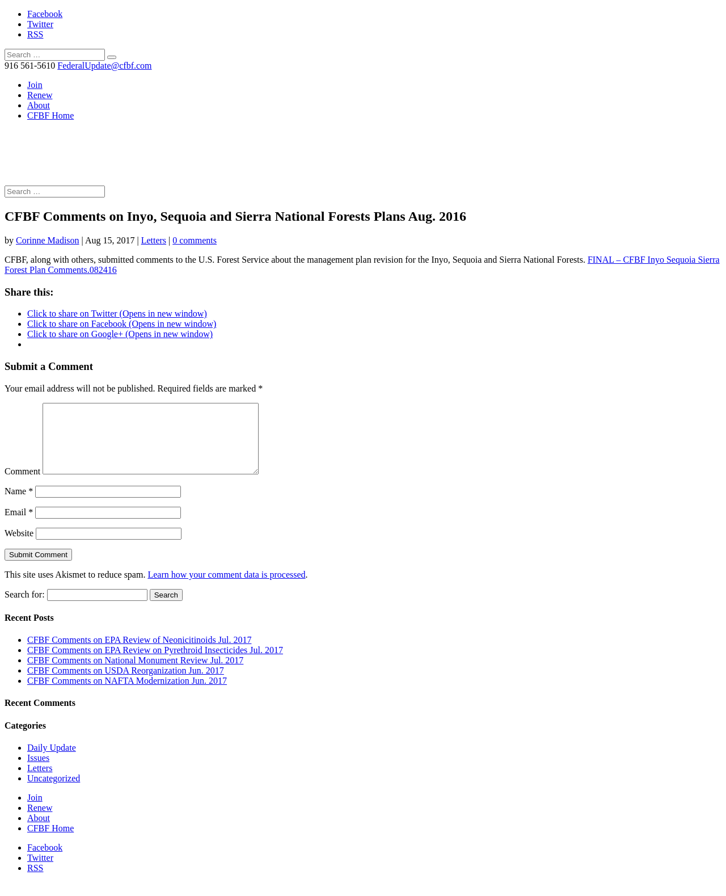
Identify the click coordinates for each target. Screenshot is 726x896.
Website (19, 547)
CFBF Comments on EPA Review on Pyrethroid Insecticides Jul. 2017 (155, 663)
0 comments (194, 240)
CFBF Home (50, 115)
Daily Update (51, 761)
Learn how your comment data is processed (226, 588)
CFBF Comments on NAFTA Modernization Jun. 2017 (127, 694)
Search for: (25, 608)
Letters (153, 240)
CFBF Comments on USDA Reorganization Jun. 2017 (125, 684)
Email (19, 526)
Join (35, 85)
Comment (22, 485)
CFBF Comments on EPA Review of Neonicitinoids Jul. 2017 (139, 653)
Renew (39, 95)
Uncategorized (53, 792)
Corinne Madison (47, 240)
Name (19, 505)
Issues (38, 771)
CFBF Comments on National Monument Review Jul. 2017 (135, 674)
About (38, 105)
